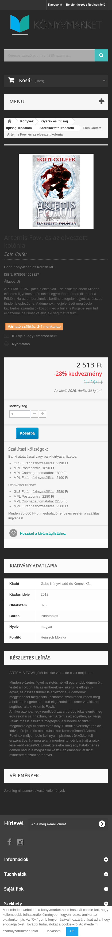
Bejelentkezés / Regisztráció (85, 4)
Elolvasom (53, 931)
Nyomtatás (21, 344)
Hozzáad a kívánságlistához (42, 533)
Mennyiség (18, 406)
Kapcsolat (55, 4)
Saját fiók (13, 889)
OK (72, 931)
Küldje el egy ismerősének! (34, 336)
